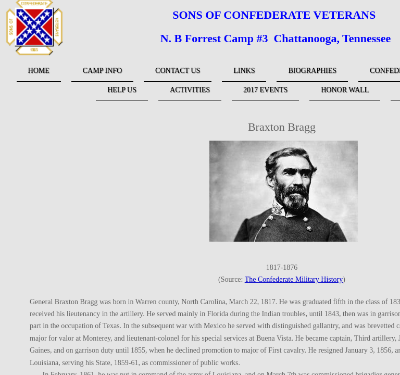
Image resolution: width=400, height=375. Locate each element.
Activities (190, 90)
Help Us (121, 90)
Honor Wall (345, 90)
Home (38, 70)
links (244, 70)
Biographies (312, 70)
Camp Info (102, 70)
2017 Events (265, 90)
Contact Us (177, 70)
